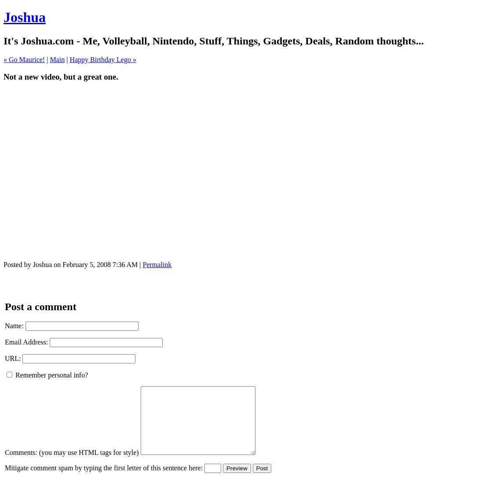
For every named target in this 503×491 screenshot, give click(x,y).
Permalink (157, 264)
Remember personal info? (47, 375)
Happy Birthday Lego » (102, 59)
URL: (13, 358)
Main (57, 59)
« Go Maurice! (24, 59)
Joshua (25, 17)
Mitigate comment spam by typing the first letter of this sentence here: (104, 481)
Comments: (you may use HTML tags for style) (72, 465)
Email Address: (26, 342)
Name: (14, 326)
